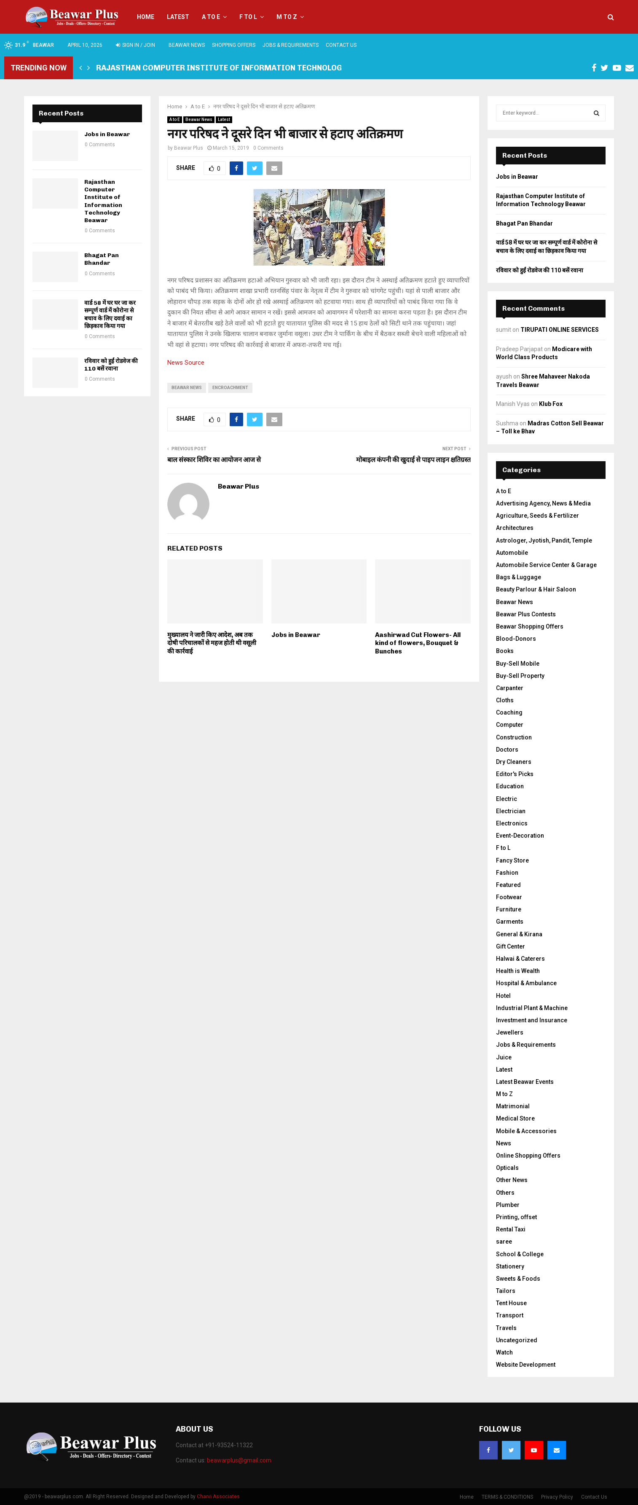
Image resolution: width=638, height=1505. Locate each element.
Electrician (510, 811)
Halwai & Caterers (520, 958)
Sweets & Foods (518, 1278)
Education (510, 786)
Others (505, 1192)
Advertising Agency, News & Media (543, 503)
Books (505, 651)
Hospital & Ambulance (526, 983)
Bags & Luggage (518, 577)
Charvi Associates (218, 1497)
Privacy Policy (557, 1497)
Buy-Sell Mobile (517, 663)
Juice (504, 1057)
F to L (248, 16)
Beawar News (187, 45)
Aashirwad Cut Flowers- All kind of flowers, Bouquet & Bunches (418, 643)
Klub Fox (551, 403)
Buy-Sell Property (520, 675)
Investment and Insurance (531, 1020)
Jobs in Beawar (295, 635)
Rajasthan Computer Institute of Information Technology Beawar (238, 68)
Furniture (508, 909)
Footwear (509, 897)
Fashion (507, 872)
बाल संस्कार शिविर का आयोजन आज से (214, 460)
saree (504, 1241)
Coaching (509, 712)
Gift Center (510, 946)
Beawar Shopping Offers (529, 626)
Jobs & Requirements (291, 45)
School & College (520, 1254)
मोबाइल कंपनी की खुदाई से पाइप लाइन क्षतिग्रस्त (413, 460)
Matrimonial (513, 1106)
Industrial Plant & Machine (532, 1008)
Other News (512, 1180)
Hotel (503, 995)
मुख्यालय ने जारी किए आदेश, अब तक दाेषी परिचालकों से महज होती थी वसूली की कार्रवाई (211, 643)
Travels (506, 1328)
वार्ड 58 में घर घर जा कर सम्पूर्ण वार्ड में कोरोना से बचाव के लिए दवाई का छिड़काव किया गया (110, 314)
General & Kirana (519, 934)
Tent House (511, 1303)
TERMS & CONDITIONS (507, 1497)
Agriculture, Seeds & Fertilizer (537, 515)
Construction (514, 737)
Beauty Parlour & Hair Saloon (536, 589)
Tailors (505, 1290)
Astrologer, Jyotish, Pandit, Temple (544, 540)
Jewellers (509, 1032)
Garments (509, 921)
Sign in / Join (135, 45)
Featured (508, 885)
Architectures (514, 527)
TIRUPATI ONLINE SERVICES (559, 329)
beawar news (187, 387)
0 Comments (268, 148)
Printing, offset (516, 1217)
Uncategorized (516, 1340)
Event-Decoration (520, 835)
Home (145, 16)
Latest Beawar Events (525, 1081)
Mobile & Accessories (526, 1131)
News (503, 1143)
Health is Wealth (518, 971)
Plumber (508, 1204)
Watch (504, 1352)
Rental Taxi (510, 1229)
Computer (509, 724)
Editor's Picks (514, 774)
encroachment (230, 387)
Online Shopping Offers (528, 1155)
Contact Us (341, 45)
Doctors (507, 749)
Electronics (512, 823)
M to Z (286, 16)
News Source (185, 362)
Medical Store (515, 1118)
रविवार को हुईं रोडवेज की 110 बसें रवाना (111, 364)
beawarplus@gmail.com (239, 1460)
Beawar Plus (188, 148)
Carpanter (509, 688)
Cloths (505, 700)
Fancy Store (512, 860)
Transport (509, 1315)
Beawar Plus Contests (526, 614)
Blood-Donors (516, 638)
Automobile (512, 552)
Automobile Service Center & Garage (546, 565)
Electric (506, 799)
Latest (178, 16)
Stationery (510, 1266)
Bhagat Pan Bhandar (101, 259)
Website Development (525, 1364)
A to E (211, 16)
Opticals (507, 1167)
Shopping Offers (233, 45)
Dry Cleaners (513, 761)
